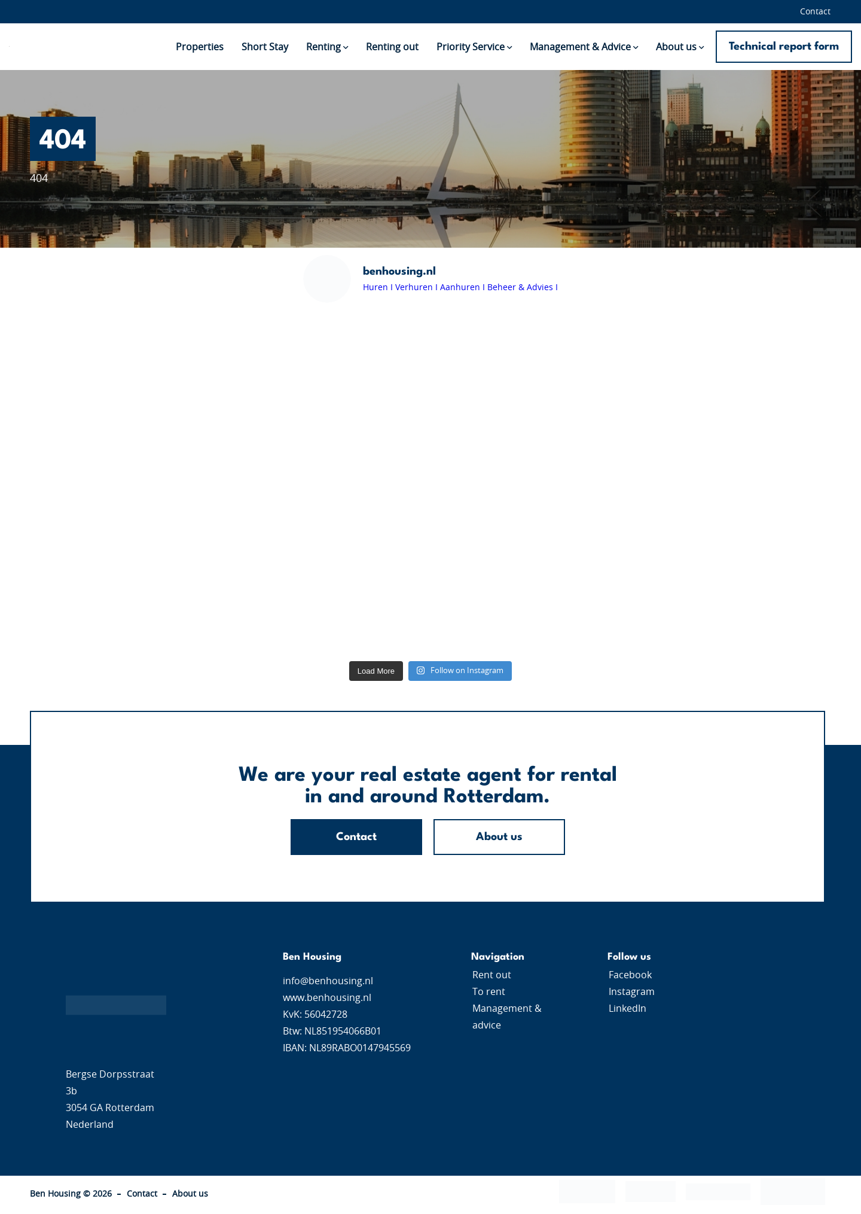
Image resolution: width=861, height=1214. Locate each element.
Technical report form (784, 46)
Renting (323, 47)
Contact (815, 12)
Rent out (491, 975)
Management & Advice (580, 47)
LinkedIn (627, 1009)
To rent (488, 992)
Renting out (392, 47)
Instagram (632, 992)
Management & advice (507, 1017)
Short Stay (265, 47)
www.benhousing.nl (327, 998)
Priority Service (470, 47)
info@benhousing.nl (328, 981)
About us (676, 47)
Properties (200, 47)
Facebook (630, 975)
